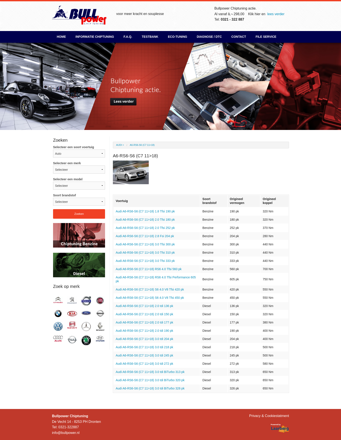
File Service (266, 36)
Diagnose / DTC (209, 36)
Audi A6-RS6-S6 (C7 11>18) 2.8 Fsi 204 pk (145, 236)
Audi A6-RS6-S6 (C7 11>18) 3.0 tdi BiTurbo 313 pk (150, 372)
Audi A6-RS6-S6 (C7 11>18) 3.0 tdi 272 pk (144, 363)
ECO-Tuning (177, 36)
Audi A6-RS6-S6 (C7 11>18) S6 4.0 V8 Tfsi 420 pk (150, 289)
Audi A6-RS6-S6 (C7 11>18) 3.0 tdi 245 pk (144, 355)
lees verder (275, 14)
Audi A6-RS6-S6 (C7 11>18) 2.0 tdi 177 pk (144, 322)
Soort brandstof (79, 200)
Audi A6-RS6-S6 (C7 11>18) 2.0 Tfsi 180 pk (145, 219)
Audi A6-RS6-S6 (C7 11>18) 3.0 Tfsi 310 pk (145, 252)
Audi (119, 145)
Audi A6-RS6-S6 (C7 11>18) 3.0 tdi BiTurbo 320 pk (150, 380)
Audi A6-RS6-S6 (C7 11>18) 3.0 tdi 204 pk (144, 339)
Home (61, 36)
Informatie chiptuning (94, 36)
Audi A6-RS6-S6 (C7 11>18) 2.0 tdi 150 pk (144, 314)
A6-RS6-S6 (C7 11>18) (142, 145)
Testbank (150, 36)
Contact (238, 36)
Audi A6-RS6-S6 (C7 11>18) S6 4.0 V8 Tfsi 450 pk (150, 297)
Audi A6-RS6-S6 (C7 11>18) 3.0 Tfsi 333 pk (145, 261)
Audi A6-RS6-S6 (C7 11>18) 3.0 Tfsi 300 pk (145, 244)
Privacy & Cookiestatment (269, 416)
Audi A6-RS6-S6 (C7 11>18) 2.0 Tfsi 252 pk (145, 228)
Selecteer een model (79, 183)
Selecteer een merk (79, 167)
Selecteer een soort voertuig (79, 151)
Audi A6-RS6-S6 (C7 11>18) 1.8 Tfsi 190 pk (145, 211)
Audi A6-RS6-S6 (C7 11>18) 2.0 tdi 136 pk (144, 306)
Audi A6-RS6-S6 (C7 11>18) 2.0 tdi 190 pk (144, 330)
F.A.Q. (128, 36)
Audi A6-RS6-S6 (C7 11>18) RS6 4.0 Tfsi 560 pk (149, 269)
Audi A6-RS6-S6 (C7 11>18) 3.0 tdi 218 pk (144, 347)
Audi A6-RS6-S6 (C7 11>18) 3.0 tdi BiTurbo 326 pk (150, 388)
